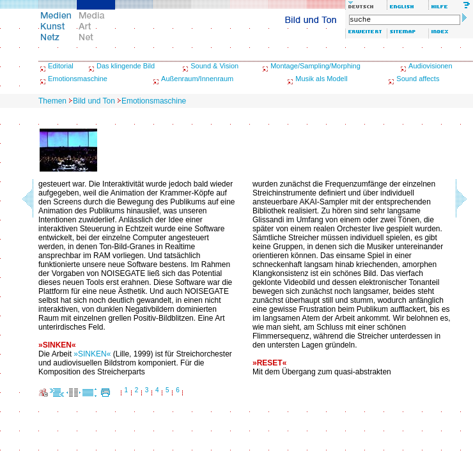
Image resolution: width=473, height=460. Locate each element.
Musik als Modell (321, 78)
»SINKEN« (92, 353)
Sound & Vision (214, 66)
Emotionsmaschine (77, 78)
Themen (52, 100)
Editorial (61, 66)
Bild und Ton (94, 100)
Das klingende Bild (126, 66)
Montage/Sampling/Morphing (315, 66)
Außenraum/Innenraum (197, 78)
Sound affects (417, 78)
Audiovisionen (430, 66)
